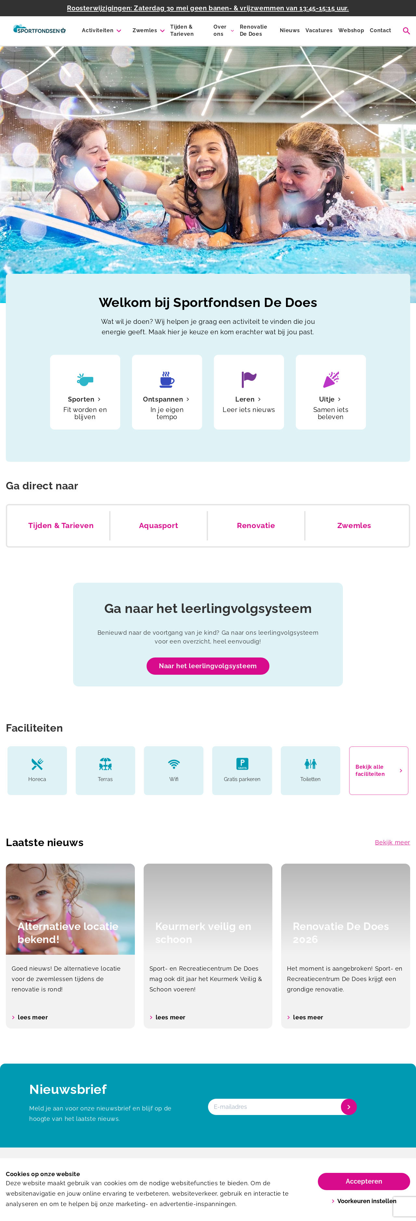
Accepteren (364, 1181)
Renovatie (256, 525)
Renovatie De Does (253, 30)
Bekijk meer (392, 842)
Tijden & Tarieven (182, 30)
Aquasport (158, 525)
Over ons (220, 30)
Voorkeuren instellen (364, 1201)
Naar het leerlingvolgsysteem (208, 666)
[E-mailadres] (282, 1107)
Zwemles (145, 30)
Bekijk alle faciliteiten (379, 770)
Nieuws (290, 30)
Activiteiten (97, 30)
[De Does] (39, 31)
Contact (380, 30)
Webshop (351, 30)
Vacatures (319, 30)
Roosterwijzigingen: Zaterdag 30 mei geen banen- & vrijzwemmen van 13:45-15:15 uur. (208, 8)
